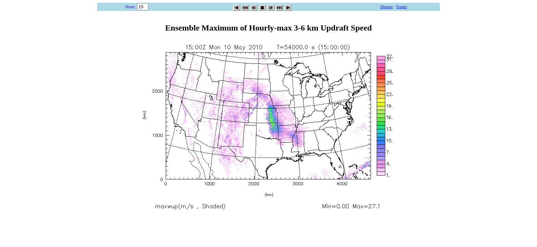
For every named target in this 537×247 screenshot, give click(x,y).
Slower (386, 6)
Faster (401, 6)
